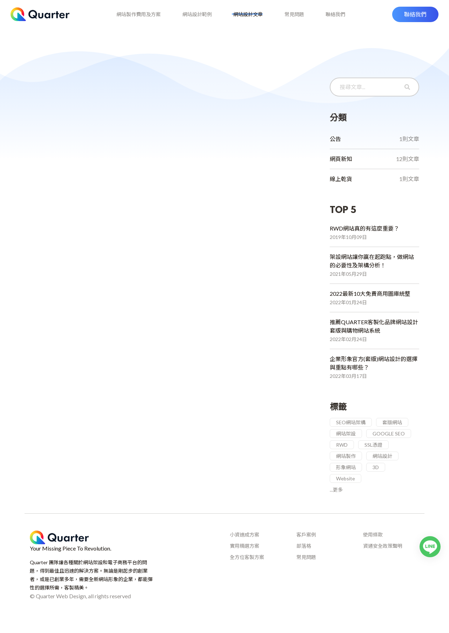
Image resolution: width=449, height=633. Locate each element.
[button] (415, 18)
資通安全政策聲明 (382, 556)
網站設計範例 (194, 18)
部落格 (303, 556)
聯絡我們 (341, 18)
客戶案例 (306, 545)
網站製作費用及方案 (132, 18)
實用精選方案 (244, 556)
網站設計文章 (248, 18)
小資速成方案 (244, 545)
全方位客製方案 (247, 567)
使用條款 (373, 545)
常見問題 (297, 18)
